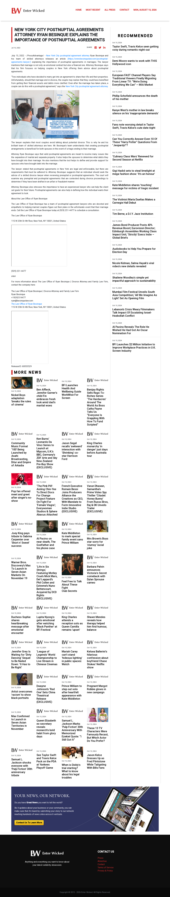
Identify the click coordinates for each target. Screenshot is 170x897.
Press (100, 858)
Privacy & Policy (105, 870)
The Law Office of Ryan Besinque (26, 304)
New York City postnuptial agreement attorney (68, 55)
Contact (101, 864)
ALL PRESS (110, 10)
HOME (79, 10)
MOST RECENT (93, 10)
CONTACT (124, 10)
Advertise (102, 861)
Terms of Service (106, 867)
